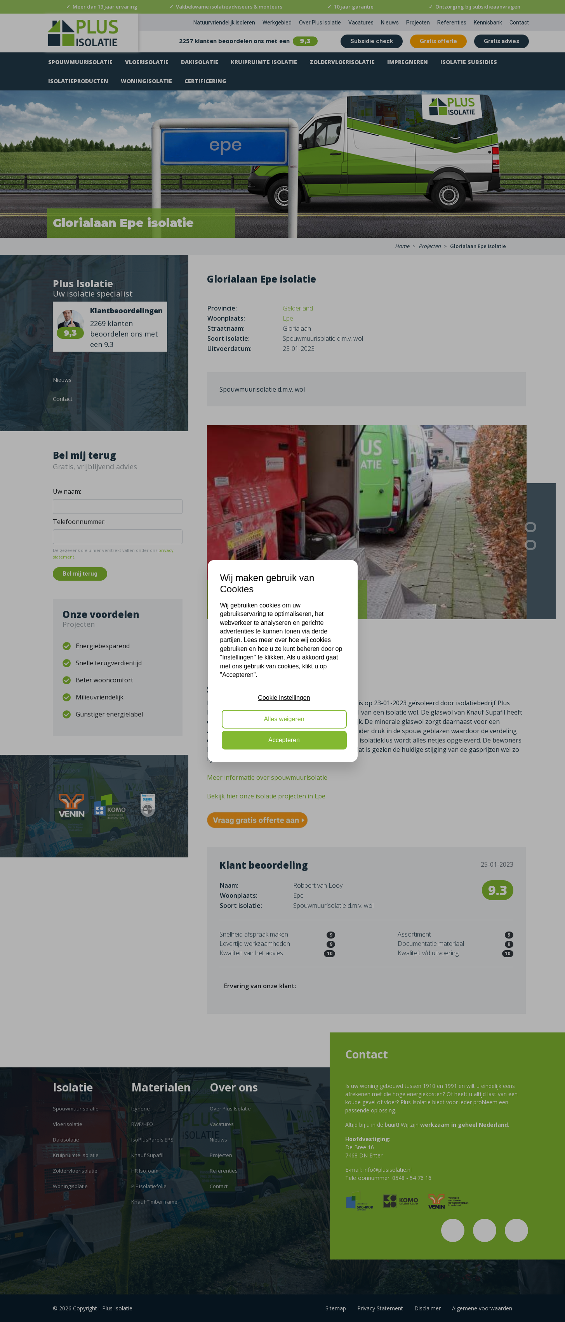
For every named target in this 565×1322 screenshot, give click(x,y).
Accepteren (284, 740)
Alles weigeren (284, 719)
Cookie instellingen (284, 697)
